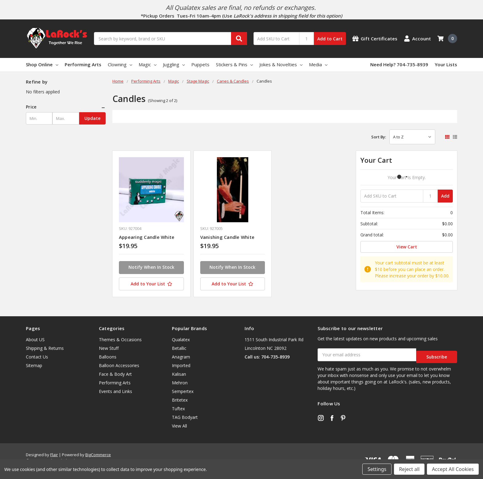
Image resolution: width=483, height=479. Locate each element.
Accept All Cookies (453, 469)
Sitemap (34, 365)
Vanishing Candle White (227, 237)
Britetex (180, 400)
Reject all (409, 469)
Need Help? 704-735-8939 (399, 64)
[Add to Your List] (151, 283)
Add (445, 196)
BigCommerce (98, 454)
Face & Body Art (115, 374)
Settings (376, 469)
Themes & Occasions (120, 339)
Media (318, 64)
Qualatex (181, 339)
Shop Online (42, 64)
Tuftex (178, 408)
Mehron (180, 383)
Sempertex (182, 391)
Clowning (120, 64)
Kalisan (179, 374)
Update (92, 118)
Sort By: (378, 137)
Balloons (107, 357)
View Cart (406, 247)
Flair (54, 454)
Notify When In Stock (151, 267)
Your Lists (446, 64)
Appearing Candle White (147, 237)
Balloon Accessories (119, 365)
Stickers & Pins (234, 64)
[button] (66, 107)
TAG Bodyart (185, 417)
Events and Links (115, 391)
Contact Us (37, 357)
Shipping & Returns (45, 348)
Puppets (200, 64)
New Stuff (109, 348)
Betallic (179, 348)
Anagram (181, 357)
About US (35, 339)
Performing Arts (83, 64)
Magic (147, 64)
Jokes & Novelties (280, 64)
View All (179, 426)
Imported (181, 365)
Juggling (174, 64)
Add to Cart (330, 39)
